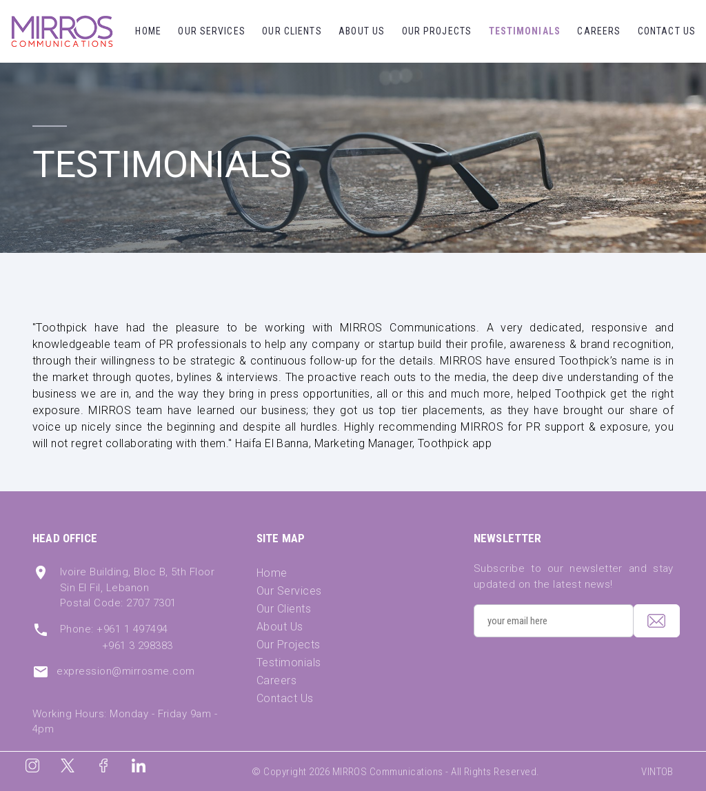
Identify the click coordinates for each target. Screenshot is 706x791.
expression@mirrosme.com (125, 671)
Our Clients (291, 31)
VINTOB (657, 772)
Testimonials (525, 31)
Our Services (211, 31)
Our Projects (437, 31)
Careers (599, 31)
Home (148, 31)
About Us (362, 31)
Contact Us (667, 31)
